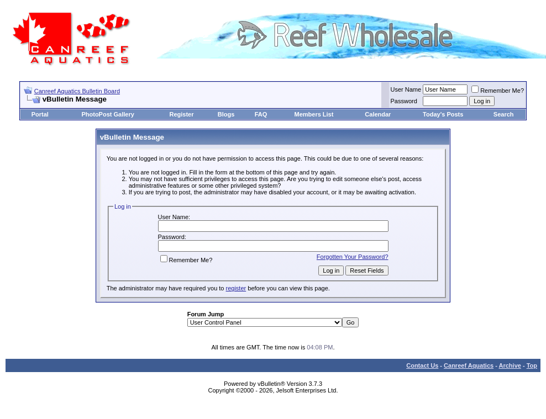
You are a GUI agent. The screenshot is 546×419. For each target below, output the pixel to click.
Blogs (226, 114)
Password (404, 101)
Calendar (378, 114)
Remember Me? (497, 90)
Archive (510, 365)
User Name (406, 89)
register (236, 288)
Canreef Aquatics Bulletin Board (77, 91)
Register (182, 114)
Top (532, 365)
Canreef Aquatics (469, 365)
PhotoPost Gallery (107, 114)
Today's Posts (443, 114)
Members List (313, 114)
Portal (40, 114)
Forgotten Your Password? (353, 256)
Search (504, 114)
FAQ (261, 114)
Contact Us (422, 365)
